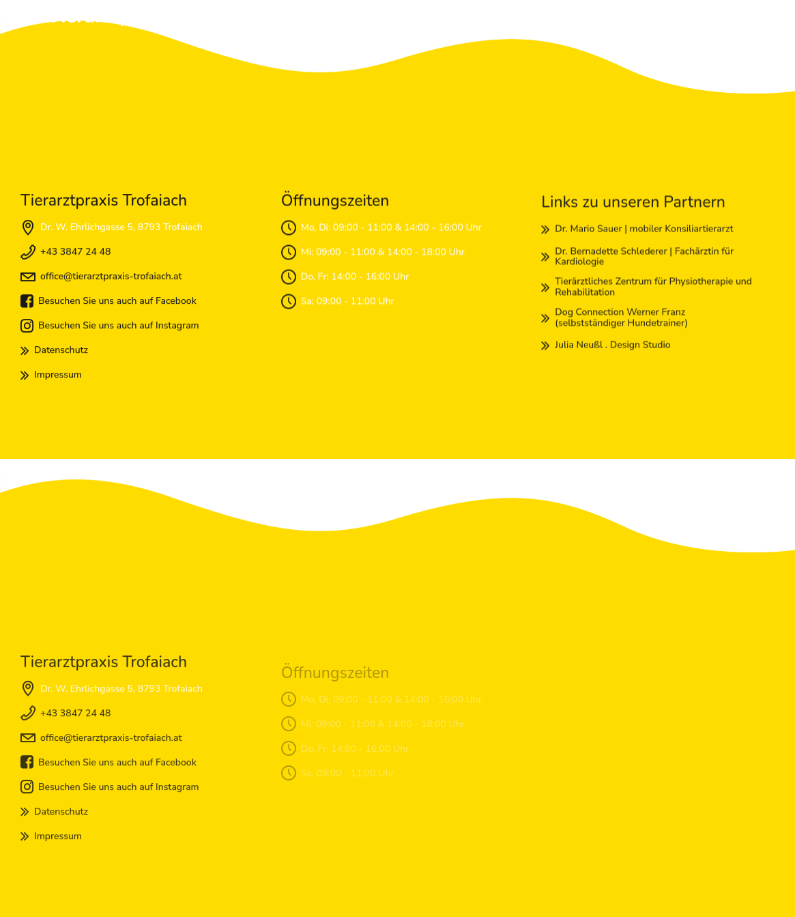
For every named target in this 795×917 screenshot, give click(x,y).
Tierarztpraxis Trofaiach (156, 16)
